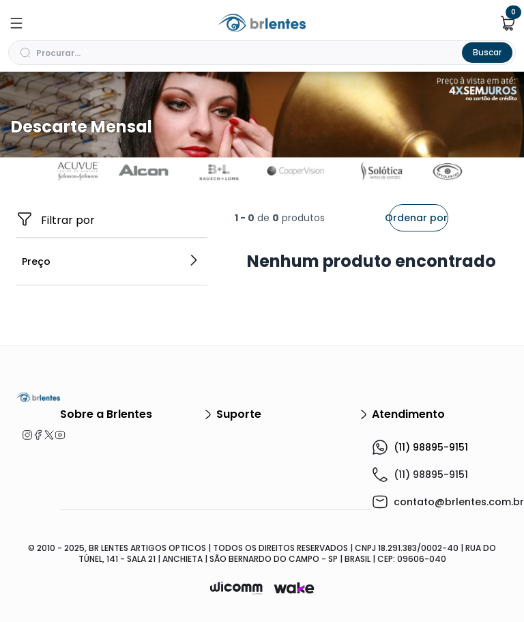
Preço (110, 261)
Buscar (487, 52)
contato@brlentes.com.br (459, 502)
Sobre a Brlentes (138, 414)
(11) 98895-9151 (420, 447)
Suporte (294, 414)
